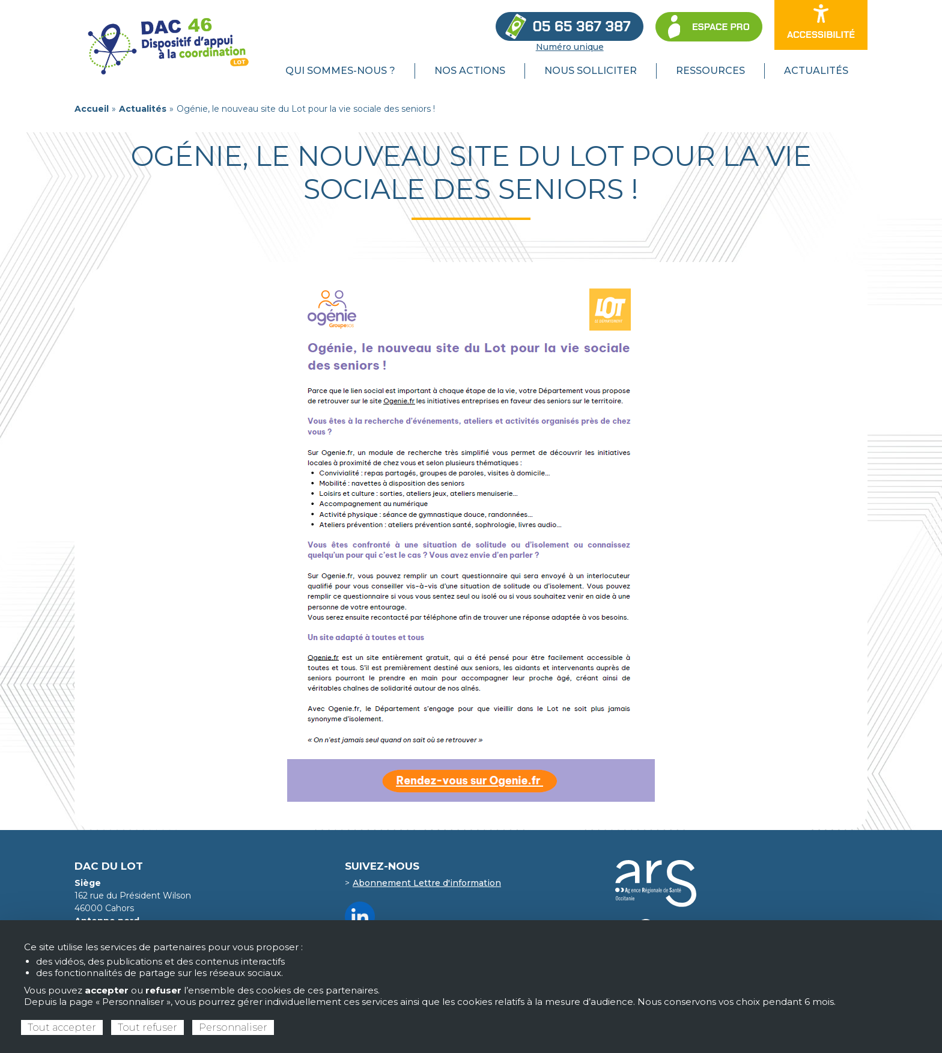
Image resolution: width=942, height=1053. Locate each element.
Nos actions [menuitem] (469, 70)
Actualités (142, 108)
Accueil (91, 108)
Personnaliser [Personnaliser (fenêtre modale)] (233, 1027)
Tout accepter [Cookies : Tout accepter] (62, 1027)
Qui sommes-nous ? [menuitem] (340, 70)
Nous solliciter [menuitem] (590, 70)
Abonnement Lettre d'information (427, 883)
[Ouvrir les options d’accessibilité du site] (821, 25)
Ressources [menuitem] (710, 70)
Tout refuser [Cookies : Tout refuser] (147, 1027)
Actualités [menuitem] (816, 70)
